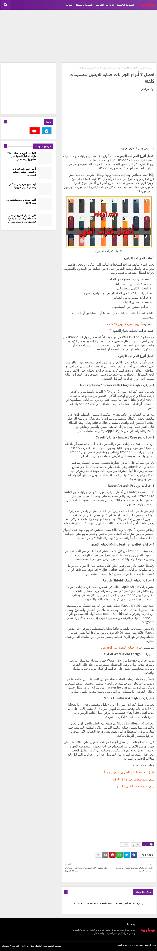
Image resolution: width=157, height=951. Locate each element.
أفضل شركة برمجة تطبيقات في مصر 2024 (21, 201)
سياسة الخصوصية (52, 945)
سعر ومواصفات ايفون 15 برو (135, 786)
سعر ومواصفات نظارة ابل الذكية (133, 779)
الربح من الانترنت (105, 4)
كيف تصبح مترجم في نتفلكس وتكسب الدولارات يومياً (22, 186)
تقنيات (69, 4)
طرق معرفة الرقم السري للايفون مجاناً (129, 772)
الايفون (136, 844)
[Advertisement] (78, 35)
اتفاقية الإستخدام (10, 945)
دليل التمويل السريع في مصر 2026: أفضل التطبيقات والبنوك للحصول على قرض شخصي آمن (21, 218)
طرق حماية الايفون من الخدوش (121, 647)
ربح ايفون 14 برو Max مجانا (122, 324)
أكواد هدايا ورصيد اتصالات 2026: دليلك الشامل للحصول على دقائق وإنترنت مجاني (21, 156)
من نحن (25, 945)
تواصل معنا (36, 945)
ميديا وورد (121, 945)
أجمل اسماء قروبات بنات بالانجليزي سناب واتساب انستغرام (24, 172)
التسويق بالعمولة (84, 4)
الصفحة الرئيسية (125, 4)
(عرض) (124, 148)
